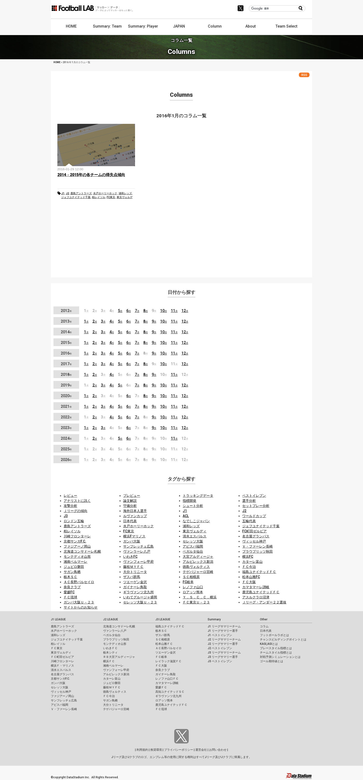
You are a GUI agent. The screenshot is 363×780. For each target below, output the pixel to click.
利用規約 (142, 749)
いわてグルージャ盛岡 (140, 597)
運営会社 (201, 749)
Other (263, 619)
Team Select (286, 26)
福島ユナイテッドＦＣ (259, 572)
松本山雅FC (251, 577)
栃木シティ (110, 652)
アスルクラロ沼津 (255, 597)
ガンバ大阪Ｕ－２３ (79, 602)
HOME (71, 26)
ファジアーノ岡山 (77, 546)
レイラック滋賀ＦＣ (168, 661)
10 (163, 310)
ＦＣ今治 (249, 567)
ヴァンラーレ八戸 (136, 551)
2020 (66, 396)
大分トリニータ (135, 572)
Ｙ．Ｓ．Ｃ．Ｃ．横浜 (200, 597)
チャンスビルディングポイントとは (283, 639)
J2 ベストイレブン (220, 648)
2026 (66, 459)
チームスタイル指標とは (276, 652)
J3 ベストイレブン (220, 661)
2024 (66, 438)
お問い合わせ (218, 749)
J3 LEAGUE (162, 619)
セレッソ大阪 (193, 541)
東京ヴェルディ (194, 531)
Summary (214, 619)
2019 (66, 385)
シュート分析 (193, 506)
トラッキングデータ (198, 496)
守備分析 (130, 506)
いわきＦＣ (110, 648)
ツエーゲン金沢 (135, 582)
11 (174, 310)
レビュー (70, 496)
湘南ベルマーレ (75, 562)
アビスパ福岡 (193, 546)
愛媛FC (69, 592)
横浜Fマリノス (134, 536)
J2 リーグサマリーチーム (224, 639)
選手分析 (249, 501)
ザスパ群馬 (131, 577)
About (250, 26)
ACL (186, 516)
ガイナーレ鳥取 (135, 587)
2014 (66, 332)
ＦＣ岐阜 (161, 657)
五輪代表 (249, 521)
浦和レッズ (125, 193)
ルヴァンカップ (135, 516)
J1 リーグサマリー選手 (223, 630)
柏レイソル (98, 197)
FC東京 (111, 197)
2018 (66, 374)
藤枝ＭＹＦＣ (133, 567)
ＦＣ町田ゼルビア (62, 657)
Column (215, 26)
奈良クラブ (72, 587)
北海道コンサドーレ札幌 (82, 551)
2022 (66, 417)
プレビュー (131, 496)
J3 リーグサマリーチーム (224, 652)
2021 (66, 406)
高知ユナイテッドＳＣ (169, 691)
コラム (264, 626)
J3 (66, 516)
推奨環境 (156, 749)
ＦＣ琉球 (70, 597)
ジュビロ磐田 (74, 567)
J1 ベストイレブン (220, 635)
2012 (66, 310)
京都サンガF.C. (75, 541)
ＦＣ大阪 (249, 582)
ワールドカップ (254, 516)
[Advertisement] (181, 240)
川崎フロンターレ (77, 536)
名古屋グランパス (255, 536)
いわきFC (130, 556)
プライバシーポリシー (178, 749)
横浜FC (247, 556)
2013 (66, 321)
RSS (304, 75)
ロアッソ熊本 (193, 592)
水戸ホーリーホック (105, 193)
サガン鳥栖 (72, 572)
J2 (67, 193)
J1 (62, 193)
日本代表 (130, 521)
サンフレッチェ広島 (138, 546)
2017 (66, 364)
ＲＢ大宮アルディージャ (119, 657)
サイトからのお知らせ (81, 607)
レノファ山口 (193, 587)
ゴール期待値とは (271, 661)
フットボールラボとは (274, 635)
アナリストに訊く (77, 501)
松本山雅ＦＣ (164, 644)
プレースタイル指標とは (276, 648)
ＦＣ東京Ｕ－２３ (196, 602)
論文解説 (130, 501)
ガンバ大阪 (131, 541)
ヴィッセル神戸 (254, 541)
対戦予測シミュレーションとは (280, 657)
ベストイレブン (254, 496)
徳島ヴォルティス (196, 567)
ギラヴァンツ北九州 (138, 592)
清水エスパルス (194, 536)
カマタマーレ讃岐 (255, 587)
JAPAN (179, 26)
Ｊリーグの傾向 (75, 511)
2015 (66, 342)
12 (185, 310)
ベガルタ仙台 (193, 551)
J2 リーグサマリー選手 (223, 644)
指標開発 (189, 501)
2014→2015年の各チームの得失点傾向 (91, 174)
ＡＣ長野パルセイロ (79, 582)
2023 (66, 427)
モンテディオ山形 (77, 556)
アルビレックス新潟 (198, 562)
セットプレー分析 (255, 506)
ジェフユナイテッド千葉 (76, 197)
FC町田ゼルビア (254, 531)
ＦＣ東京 (56, 648)
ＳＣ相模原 (191, 577)
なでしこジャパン (196, 521)
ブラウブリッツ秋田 (257, 551)
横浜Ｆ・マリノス (62, 665)
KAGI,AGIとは (269, 644)
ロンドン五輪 (74, 521)
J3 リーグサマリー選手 (223, 657)
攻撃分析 (70, 506)
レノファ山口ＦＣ (167, 678)
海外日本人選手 (135, 511)
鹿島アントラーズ (81, 193)
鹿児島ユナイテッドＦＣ (261, 592)
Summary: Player (143, 26)
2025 (66, 449)
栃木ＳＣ (70, 577)
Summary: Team (107, 26)
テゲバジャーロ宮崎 (198, 572)
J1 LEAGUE (58, 619)
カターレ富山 (252, 562)
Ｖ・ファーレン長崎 (257, 546)
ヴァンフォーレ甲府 (138, 562)
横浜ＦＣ (109, 661)
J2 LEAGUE (110, 619)
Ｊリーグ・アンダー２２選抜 (264, 602)
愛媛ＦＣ (161, 687)
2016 (66, 353)
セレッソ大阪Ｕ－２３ (140, 602)
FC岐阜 (188, 582)
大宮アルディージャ (198, 556)
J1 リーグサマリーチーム (224, 626)
